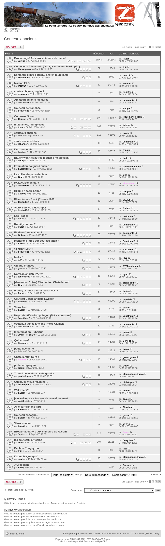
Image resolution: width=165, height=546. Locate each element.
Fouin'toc (128, 92)
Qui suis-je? (21, 340)
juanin (126, 133)
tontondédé (24, 276)
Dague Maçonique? (26, 456)
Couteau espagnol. (26, 414)
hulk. (125, 158)
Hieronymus (24, 69)
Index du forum (17, 533)
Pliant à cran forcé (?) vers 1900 (34, 199)
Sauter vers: (77, 490)
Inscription (15, 29)
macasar (22, 94)
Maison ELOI (22, 83)
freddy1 (22, 359)
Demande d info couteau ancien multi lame (41, 74)
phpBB (70, 539)
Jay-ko (21, 61)
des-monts (23, 102)
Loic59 (21, 426)
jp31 (20, 260)
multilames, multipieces (29, 124)
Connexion (15, 31)
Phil (20, 451)
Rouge (126, 108)
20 (86, 443)
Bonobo (22, 343)
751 (84, 61)
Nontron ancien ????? (28, 273)
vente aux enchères (26, 141)
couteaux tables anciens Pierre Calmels (39, 323)
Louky (21, 160)
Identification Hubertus (28, 332)
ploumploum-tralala (133, 374)
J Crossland (22, 464)
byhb (125, 274)
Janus (126, 432)
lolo (20, 135)
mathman (128, 216)
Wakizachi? (21, 390)
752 (89, 61)
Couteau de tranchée (27, 107)
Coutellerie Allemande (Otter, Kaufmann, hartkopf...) (47, 66)
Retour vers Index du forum (19, 490)
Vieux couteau (23, 423)
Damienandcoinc (132, 166)
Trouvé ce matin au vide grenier (34, 373)
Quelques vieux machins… (31, 381)
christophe (23, 384)
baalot (126, 349)
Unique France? (24, 265)
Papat (126, 58)
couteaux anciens (25, 132)
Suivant (155, 474)
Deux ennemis (23, 149)
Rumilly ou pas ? (25, 224)
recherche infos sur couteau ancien (36, 240)
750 (78, 61)
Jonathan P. (129, 141)
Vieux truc (20, 307)
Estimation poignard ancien (31, 166)
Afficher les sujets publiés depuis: (46, 474)
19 (81, 443)
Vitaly (21, 467)
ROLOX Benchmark (26, 182)
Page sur (140, 47)
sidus (21, 368)
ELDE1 (126, 200)
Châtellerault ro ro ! (26, 356)
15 (86, 119)
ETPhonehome (130, 266)
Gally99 (22, 193)
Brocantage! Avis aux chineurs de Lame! (40, 58)
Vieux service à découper (30, 207)
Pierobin (22, 409)
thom (21, 127)
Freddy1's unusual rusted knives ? (36, 290)
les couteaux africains (28, 439)
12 (90, 127)
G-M (20, 177)
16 (90, 119)
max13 (126, 75)
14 (81, 119)
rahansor (23, 144)
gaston (21, 268)
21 (90, 443)
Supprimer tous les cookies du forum (92, 533)
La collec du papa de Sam (30, 174)
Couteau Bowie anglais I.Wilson (34, 298)
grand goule (129, 282)
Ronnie (22, 301)
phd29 (126, 332)
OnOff (126, 365)
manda (126, 390)
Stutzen (127, 465)
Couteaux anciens (20, 39)
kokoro (126, 125)
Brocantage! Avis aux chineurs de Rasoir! (40, 431)
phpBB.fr (103, 541)
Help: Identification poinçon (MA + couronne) (42, 315)
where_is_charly (26, 335)
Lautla (21, 152)
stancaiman (129, 183)
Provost (22, 243)
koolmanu (23, 77)
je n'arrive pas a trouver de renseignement (41, 398)
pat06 (21, 401)
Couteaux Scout (24, 116)
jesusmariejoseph (132, 117)
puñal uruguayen (25, 365)
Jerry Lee (128, 440)
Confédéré (23, 202)
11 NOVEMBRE (23, 249)
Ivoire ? (19, 257)
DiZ (124, 67)
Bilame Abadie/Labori (27, 190)
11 (86, 127)
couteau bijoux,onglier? (29, 91)
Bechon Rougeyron (26, 448)
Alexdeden (128, 249)
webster (127, 83)
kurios (126, 291)
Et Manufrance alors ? (28, 232)
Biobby (126, 208)
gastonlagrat (24, 169)
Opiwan (22, 86)
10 (81, 127)
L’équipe (67, 533)
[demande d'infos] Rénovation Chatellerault (41, 282)
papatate (127, 299)
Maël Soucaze (85, 541)
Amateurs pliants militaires (31, 99)
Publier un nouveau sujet (14, 47)
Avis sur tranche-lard (27, 406)
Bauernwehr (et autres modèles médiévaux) (42, 157)
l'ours (21, 442)
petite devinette (24, 348)
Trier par (92, 474)
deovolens (23, 110)
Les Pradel (21, 215)
